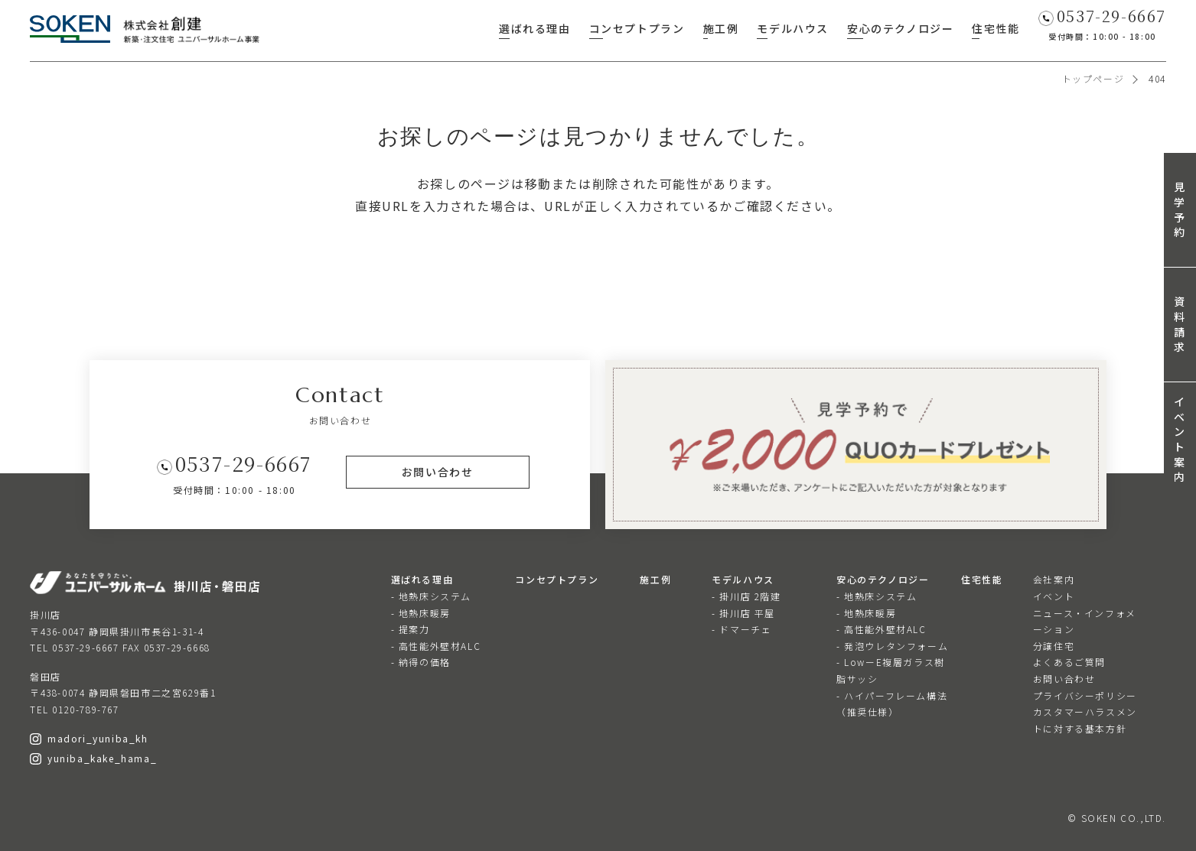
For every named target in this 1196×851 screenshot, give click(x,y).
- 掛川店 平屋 (743, 612)
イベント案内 (1180, 439)
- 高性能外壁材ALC (436, 645)
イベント (1053, 596)
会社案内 (1053, 579)
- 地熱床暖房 (421, 612)
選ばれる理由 (535, 28)
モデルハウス (793, 28)
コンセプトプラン (637, 28)
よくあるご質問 (1069, 661)
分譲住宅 (1053, 645)
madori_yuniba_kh (89, 738)
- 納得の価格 (421, 661)
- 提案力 (410, 628)
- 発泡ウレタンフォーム (892, 645)
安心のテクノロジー (900, 28)
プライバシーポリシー (1085, 695)
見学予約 (1180, 209)
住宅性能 (995, 28)
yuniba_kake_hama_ (93, 758)
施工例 (721, 28)
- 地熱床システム (431, 596)
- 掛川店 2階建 (746, 596)
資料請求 (1180, 324)
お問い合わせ (1064, 678)
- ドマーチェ (741, 628)
